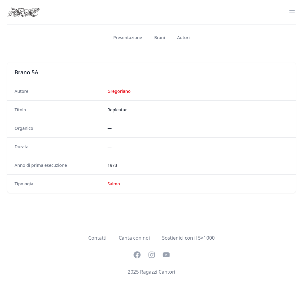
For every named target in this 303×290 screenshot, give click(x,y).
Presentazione (127, 37)
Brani (159, 37)
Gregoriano (118, 91)
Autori (183, 37)
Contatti (97, 237)
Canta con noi (134, 237)
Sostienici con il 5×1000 (188, 237)
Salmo (113, 184)
